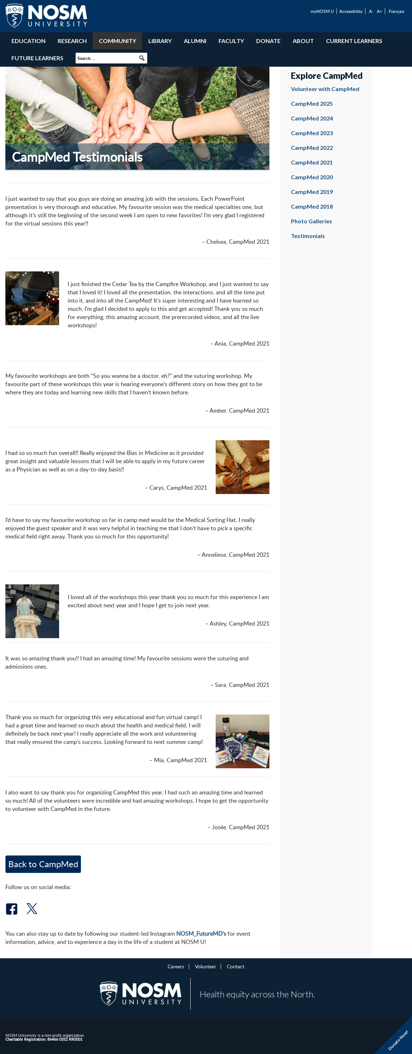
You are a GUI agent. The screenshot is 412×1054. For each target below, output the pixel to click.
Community (117, 40)
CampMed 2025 (312, 103)
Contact (235, 966)
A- (371, 11)
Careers (176, 966)
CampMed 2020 (312, 177)
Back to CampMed (43, 864)
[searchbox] (111, 58)
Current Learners (354, 40)
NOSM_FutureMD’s (201, 933)
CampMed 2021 (312, 162)
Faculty (231, 40)
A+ (379, 11)
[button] (141, 58)
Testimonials (308, 235)
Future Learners (37, 57)
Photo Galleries (311, 221)
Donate (268, 40)
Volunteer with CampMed (325, 88)
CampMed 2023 (312, 132)
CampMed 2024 (312, 118)
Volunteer (205, 966)
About (303, 40)
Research (72, 40)
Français (396, 11)
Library (160, 40)
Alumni (195, 40)
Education (28, 40)
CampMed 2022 (312, 147)
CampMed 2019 (312, 191)
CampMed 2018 (312, 206)
